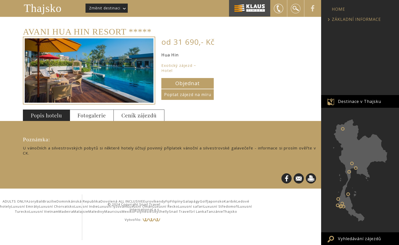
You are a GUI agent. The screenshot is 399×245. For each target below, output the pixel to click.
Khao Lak (338, 199)
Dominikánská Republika (78, 201)
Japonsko (215, 201)
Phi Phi (340, 206)
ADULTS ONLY (14, 201)
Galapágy (191, 201)
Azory (31, 201)
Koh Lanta (343, 206)
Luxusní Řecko (165, 206)
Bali (39, 201)
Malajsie (80, 211)
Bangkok (352, 163)
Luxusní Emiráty (25, 206)
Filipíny (176, 201)
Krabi (342, 203)
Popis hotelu (46, 115)
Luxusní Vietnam (44, 211)
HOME (338, 9)
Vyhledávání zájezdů (359, 238)
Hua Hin (349, 172)
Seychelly (160, 211)
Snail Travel (179, 211)
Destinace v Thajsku (359, 101)
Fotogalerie (92, 115)
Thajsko (43, 8)
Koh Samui (348, 194)
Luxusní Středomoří (221, 206)
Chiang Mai (343, 129)
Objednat (187, 83)
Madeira (66, 211)
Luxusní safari (191, 206)
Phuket (337, 205)
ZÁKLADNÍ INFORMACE (356, 19)
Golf (203, 201)
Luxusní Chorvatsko (56, 206)
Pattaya (356, 168)
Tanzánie (215, 211)
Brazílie (49, 201)
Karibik (230, 201)
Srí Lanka (198, 211)
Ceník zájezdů (138, 115)
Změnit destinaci (104, 8)
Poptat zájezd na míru (187, 94)
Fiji (167, 201)
